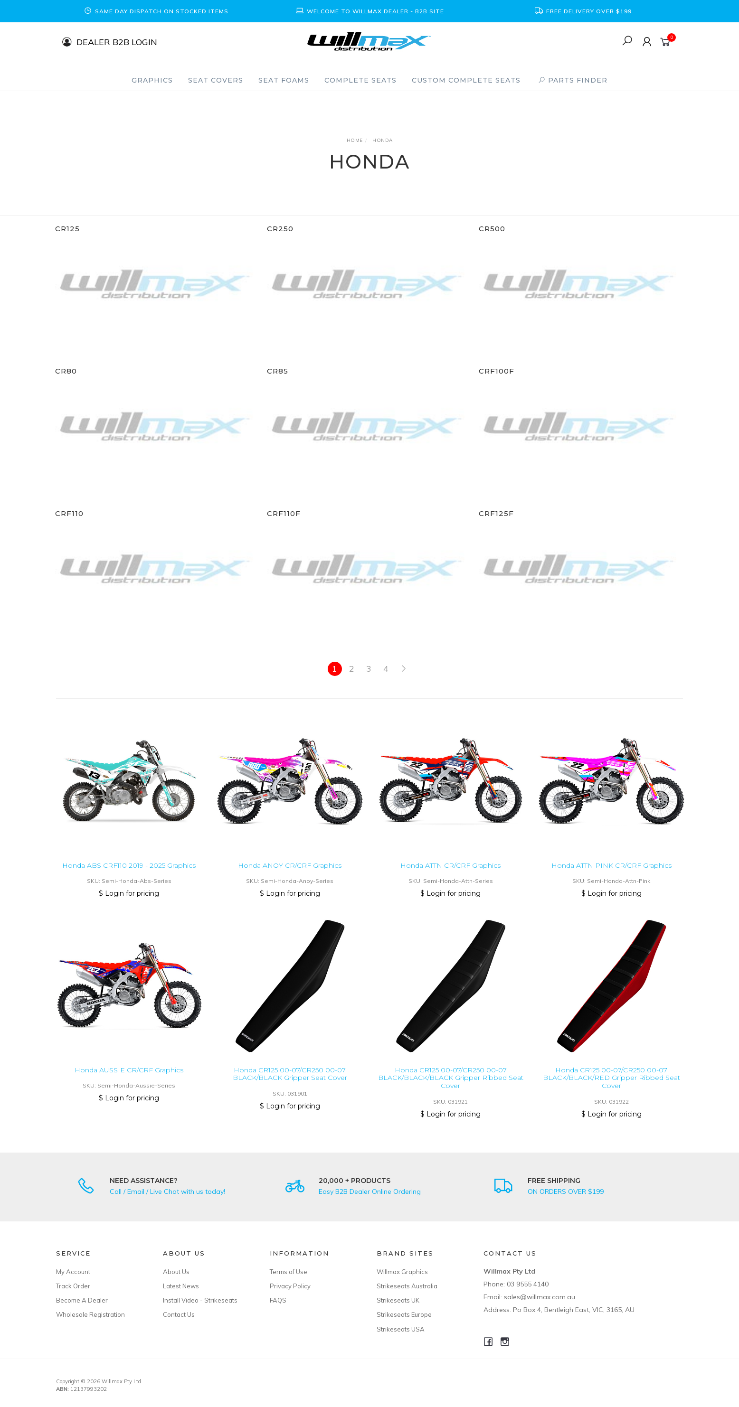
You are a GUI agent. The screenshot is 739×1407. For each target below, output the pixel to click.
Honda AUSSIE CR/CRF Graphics (129, 1081)
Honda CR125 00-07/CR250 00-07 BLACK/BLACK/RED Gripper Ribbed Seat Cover (611, 1089)
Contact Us (179, 1314)
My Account (73, 1272)
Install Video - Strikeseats (200, 1300)
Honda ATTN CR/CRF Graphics (450, 876)
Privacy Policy (290, 1286)
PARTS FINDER (572, 80)
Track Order (73, 1286)
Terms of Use (288, 1272)
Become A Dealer (82, 1300)
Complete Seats (360, 80)
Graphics (152, 80)
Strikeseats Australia (407, 1286)
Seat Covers (215, 80)
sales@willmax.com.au (539, 1297)
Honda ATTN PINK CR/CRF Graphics (611, 876)
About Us (176, 1272)
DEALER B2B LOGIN (116, 41)
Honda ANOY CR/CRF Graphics (289, 876)
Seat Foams (283, 80)
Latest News (181, 1286)
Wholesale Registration (90, 1314)
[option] (156, 11)
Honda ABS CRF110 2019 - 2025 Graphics (129, 876)
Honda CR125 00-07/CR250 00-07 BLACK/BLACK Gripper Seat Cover (290, 1085)
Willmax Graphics (402, 1272)
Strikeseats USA (401, 1329)
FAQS (278, 1300)
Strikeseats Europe (404, 1314)
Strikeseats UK (398, 1300)
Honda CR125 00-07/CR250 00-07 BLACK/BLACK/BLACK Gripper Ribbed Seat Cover (450, 1089)
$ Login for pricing (129, 904)
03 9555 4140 (528, 1284)
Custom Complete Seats (466, 80)
